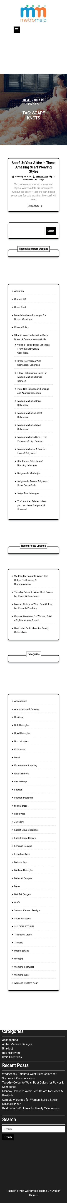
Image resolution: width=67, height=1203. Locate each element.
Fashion (23, 807)
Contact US (24, 333)
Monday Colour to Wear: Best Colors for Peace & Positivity (32, 1045)
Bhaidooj (24, 758)
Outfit (22, 882)
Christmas (24, 780)
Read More (33, 199)
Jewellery (24, 828)
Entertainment (25, 796)
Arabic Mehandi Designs (29, 753)
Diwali (22, 785)
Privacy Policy (25, 352)
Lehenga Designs (27, 844)
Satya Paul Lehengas (30, 463)
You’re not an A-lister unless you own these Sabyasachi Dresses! (32, 471)
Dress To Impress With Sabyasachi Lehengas (30, 375)
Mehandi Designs (26, 866)
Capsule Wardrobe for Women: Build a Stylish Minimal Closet (30, 1054)
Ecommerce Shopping (28, 791)
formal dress (25, 818)
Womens (24, 920)
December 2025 (12, 962)
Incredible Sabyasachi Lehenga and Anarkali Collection (33, 394)
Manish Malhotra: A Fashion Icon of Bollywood (32, 434)
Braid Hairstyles (26, 769)
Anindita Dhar (39, 179)
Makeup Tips (25, 855)
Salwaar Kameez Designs (29, 888)
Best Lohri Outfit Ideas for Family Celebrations (31, 1061)
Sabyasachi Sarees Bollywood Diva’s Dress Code (33, 456)
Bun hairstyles (25, 774)
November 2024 (12, 975)
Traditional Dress (26, 904)
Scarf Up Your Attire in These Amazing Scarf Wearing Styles (33, 173)
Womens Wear (26, 931)
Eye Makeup (25, 801)
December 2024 (12, 971)
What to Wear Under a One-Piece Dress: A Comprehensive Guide (32, 358)
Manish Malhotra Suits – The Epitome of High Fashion (33, 426)
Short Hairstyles (26, 893)
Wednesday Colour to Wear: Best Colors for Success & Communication (32, 588)
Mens (22, 872)
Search (45, 231)
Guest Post (24, 338)
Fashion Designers (27, 812)
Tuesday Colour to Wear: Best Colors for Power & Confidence (33, 1037)
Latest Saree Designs (28, 839)
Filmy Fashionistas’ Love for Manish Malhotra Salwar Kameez (32, 385)
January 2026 (10, 958)
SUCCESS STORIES (27, 899)
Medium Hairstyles (27, 861)
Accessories (25, 747)
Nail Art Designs (26, 877)
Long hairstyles (26, 850)
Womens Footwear (27, 926)
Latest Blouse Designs (28, 834)
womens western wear (28, 936)
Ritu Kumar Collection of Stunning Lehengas (31, 442)
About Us (24, 327)
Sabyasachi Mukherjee (30, 450)
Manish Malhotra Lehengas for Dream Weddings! (31, 345)
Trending (23, 909)
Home (26, 100)
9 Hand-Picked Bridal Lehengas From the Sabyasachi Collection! (33, 366)
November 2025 (12, 967)
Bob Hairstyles (26, 764)
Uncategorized (26, 915)
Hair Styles (24, 823)
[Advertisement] (33, 54)
